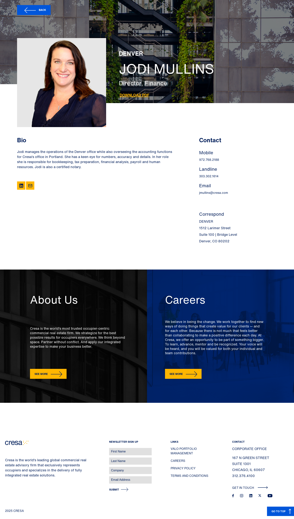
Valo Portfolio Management (184, 450)
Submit (114, 489)
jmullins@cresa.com (213, 192)
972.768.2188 (209, 159)
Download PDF (134, 95)
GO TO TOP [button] (279, 511)
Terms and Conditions (189, 475)
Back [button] (42, 10)
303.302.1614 (208, 176)
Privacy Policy (183, 468)
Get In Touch (250, 487)
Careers (178, 460)
